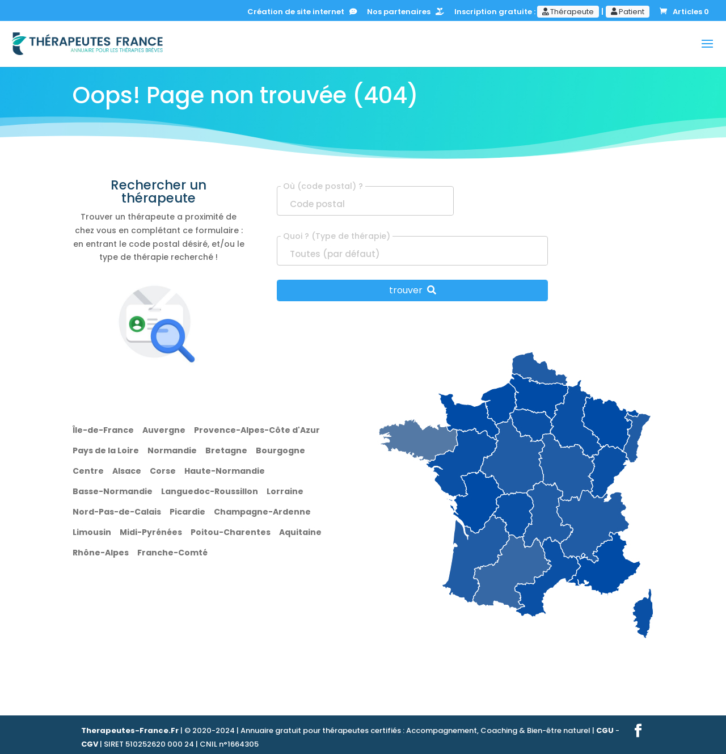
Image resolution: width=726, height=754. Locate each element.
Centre (88, 471)
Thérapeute (568, 11)
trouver (412, 290)
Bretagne (226, 450)
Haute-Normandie (224, 471)
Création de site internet (302, 12)
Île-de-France (103, 430)
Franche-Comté (172, 552)
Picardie (187, 511)
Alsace (126, 471)
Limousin (92, 532)
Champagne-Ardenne (262, 511)
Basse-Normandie (113, 491)
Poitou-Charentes (231, 532)
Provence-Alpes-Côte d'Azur (257, 430)
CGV (89, 744)
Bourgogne (280, 450)
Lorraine (285, 491)
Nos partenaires (405, 12)
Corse (163, 471)
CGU (605, 730)
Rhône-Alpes (101, 552)
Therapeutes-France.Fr (130, 730)
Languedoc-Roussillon (209, 491)
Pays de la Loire (106, 450)
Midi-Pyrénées (151, 532)
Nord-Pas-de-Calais (117, 511)
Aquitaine (300, 532)
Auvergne (163, 430)
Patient (627, 11)
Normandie (172, 450)
